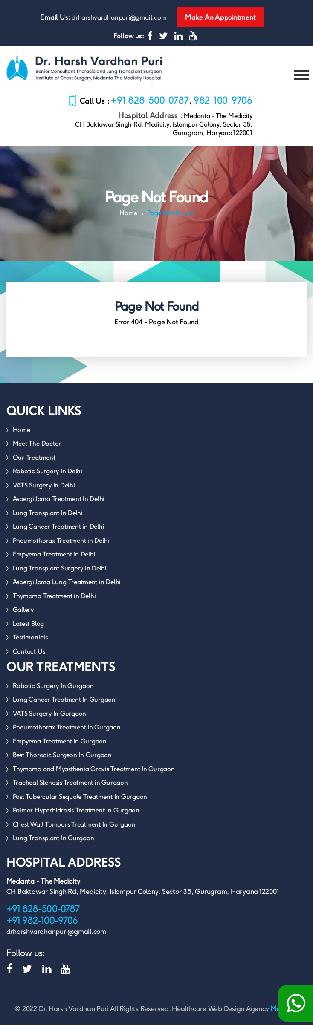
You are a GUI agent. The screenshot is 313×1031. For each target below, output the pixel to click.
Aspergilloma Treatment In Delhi (59, 505)
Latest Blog (28, 630)
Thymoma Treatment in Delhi (54, 602)
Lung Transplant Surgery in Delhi (60, 574)
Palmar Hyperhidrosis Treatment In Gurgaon (76, 816)
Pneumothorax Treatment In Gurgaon (67, 733)
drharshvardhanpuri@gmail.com (119, 17)
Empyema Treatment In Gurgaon (60, 747)
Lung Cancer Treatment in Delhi (58, 533)
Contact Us (29, 658)
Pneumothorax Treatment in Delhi (61, 547)
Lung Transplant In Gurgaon (53, 844)
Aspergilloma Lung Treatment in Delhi (67, 588)
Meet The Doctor (37, 450)
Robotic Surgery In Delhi (47, 477)
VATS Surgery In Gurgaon (49, 720)
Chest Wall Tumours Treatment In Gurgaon (74, 831)
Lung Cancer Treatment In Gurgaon (64, 706)
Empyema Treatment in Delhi (54, 560)
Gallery (23, 616)
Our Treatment (34, 464)
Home (128, 219)
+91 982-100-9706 (42, 927)
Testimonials (30, 643)
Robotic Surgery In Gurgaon (53, 692)
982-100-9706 (223, 106)
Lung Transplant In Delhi (48, 519)
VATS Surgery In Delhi (44, 491)
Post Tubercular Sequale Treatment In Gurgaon (80, 803)
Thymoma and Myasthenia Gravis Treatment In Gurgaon (94, 775)
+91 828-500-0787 (150, 106)
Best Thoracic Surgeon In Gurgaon (62, 761)
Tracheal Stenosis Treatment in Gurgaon (70, 789)
